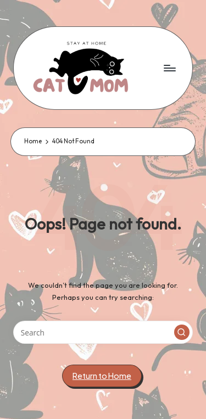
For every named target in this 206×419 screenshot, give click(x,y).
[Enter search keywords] (103, 332)
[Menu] (169, 68)
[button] (182, 332)
